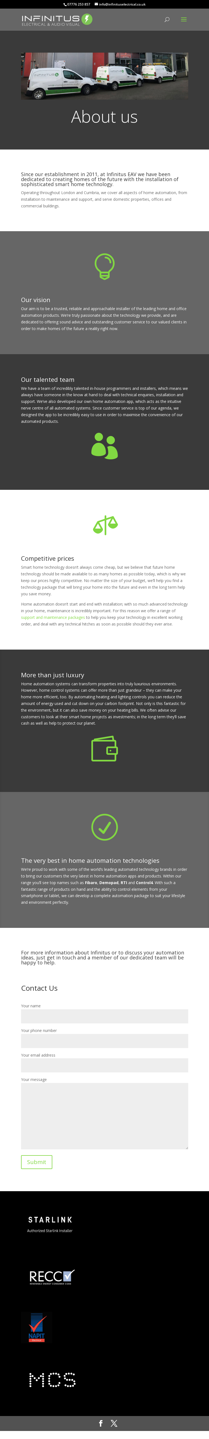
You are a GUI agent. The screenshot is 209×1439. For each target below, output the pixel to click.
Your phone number (104, 1036)
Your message (104, 1113)
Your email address (104, 1060)
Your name (104, 1011)
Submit (36, 1162)
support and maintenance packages (53, 617)
